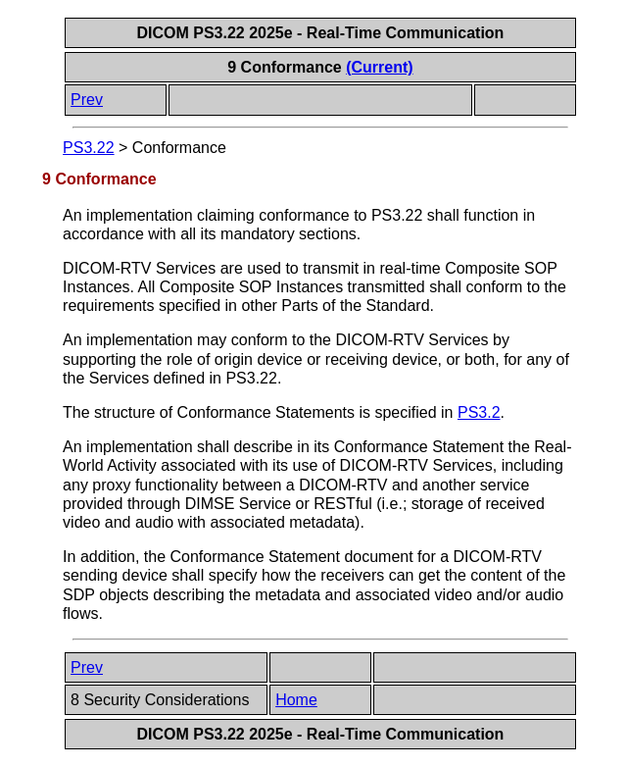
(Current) (379, 67)
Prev (87, 99)
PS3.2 (479, 412)
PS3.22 (88, 147)
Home (296, 699)
